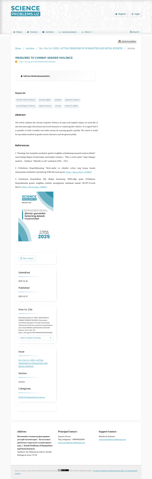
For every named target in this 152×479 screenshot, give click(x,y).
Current (32, 32)
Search (134, 32)
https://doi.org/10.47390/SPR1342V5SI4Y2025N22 (37, 62)
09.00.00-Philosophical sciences (31, 397)
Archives (48, 32)
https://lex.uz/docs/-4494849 (78, 172)
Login (136, 14)
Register (120, 14)
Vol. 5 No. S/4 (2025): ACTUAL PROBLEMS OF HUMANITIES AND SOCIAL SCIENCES (81, 48)
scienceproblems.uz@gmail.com (71, 442)
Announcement (67, 32)
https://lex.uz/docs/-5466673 (34, 187)
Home (17, 32)
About (86, 32)
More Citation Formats (30, 337)
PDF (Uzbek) (28, 258)
